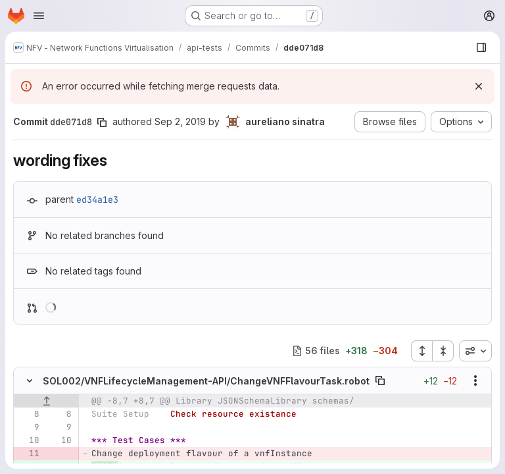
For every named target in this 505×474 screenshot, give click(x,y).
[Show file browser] (481, 47)
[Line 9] (28, 427)
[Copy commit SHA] (102, 122)
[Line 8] (28, 414)
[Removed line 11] (28, 453)
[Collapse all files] (443, 350)
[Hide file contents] (29, 380)
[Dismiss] (479, 86)
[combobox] (475, 350)
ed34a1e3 (97, 199)
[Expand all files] (421, 350)
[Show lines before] (46, 401)
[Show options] (475, 380)
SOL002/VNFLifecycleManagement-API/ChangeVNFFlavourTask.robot (206, 380)
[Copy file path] (380, 380)
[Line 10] (28, 440)
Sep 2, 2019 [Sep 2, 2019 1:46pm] (180, 121)
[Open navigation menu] (38, 15)
